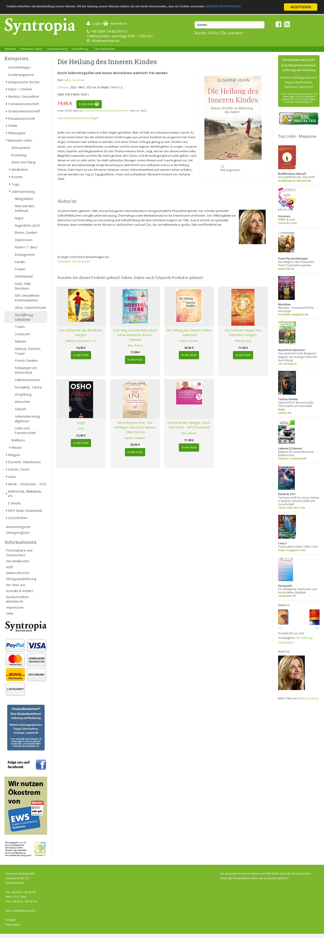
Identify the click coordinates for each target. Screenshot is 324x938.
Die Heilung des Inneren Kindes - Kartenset (189, 332)
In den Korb (89, 104)
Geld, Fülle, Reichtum (23, 285)
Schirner (63, 87)
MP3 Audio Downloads (25, 510)
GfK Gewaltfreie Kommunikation (27, 297)
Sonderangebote (21, 74)
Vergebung (23, 394)
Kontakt (10, 920)
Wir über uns (15, 585)
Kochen (17, 177)
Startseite (10, 49)
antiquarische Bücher (24, 82)
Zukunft (20, 409)
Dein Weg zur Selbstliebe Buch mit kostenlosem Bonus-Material (135, 335)
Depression (24, 240)
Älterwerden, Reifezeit (25, 208)
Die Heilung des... (106, 49)
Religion (14, 455)
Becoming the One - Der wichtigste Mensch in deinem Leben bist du (135, 427)
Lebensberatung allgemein (27, 418)
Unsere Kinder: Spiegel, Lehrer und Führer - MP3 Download (189, 424)
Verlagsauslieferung (21, 579)
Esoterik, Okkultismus (24, 462)
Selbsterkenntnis (27, 380)
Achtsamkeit (20, 147)
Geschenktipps (19, 67)
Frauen (20, 269)
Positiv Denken (26, 360)
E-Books (14, 503)
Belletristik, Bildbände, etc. (25, 493)
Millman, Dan (243, 341)
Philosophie (17, 133)
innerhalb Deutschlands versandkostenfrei (106, 110)
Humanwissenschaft (23, 104)
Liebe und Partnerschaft (25, 430)
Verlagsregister (18, 532)
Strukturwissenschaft (24, 111)
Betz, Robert (135, 345)
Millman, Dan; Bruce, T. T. (80, 341)
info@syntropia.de (105, 40)
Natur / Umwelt (20, 89)
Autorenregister (18, 526)
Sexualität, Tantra (28, 387)
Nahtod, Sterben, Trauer (28, 350)
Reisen (16, 447)
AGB (9, 567)
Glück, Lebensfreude (30, 307)
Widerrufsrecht (17, 573)
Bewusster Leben (31, 49)
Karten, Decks (19, 469)
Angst (19, 218)
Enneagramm (25, 254)
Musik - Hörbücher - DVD (27, 484)
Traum (20, 326)
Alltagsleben (24, 198)
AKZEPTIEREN (300, 7)
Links (10, 613)
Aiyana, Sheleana (135, 438)
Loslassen (22, 334)
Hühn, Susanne (73, 80)
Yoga (15, 184)
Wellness (18, 440)
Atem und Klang (23, 162)
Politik (12, 125)
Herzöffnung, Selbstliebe (24, 317)
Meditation (19, 169)
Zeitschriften (17, 518)
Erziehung (18, 155)
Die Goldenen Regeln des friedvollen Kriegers (243, 332)
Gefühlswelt (24, 276)
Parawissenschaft (21, 118)
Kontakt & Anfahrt (19, 591)
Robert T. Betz (26, 247)
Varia (12, 476)
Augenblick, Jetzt (27, 225)
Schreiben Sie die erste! (73, 261)
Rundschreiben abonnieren (17, 599)
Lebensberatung (57, 49)
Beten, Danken (26, 232)
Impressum (15, 607)
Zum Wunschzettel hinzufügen (78, 118)
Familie (20, 262)
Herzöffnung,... (81, 49)
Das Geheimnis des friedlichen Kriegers (81, 332)
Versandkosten (17, 561)
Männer (20, 341)
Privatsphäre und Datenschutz (19, 552)
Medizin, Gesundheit (23, 96)
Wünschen (22, 401)
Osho (81, 428)
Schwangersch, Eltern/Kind (26, 370)
